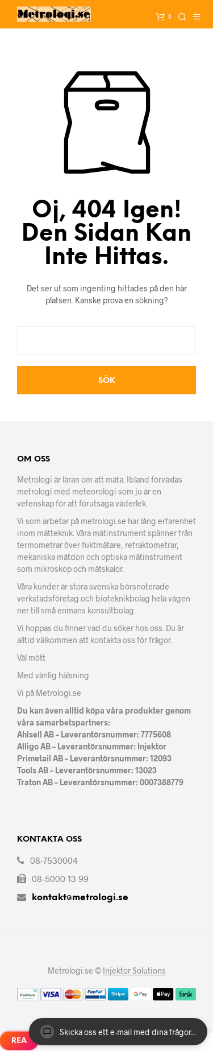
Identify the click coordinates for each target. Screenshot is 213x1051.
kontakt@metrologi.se (80, 897)
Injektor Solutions (134, 970)
